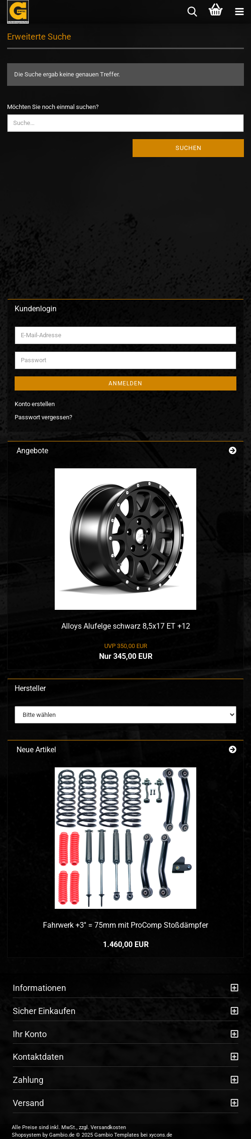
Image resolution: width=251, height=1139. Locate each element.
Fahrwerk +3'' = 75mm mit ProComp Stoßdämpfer (125, 925)
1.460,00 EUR (126, 944)
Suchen (188, 147)
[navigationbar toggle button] (239, 12)
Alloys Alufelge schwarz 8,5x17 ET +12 (125, 626)
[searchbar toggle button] (192, 12)
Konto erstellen (35, 403)
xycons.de (160, 1135)
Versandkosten (108, 1127)
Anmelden (125, 383)
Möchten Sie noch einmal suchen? (53, 106)
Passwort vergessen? (43, 417)
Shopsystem (26, 1135)
